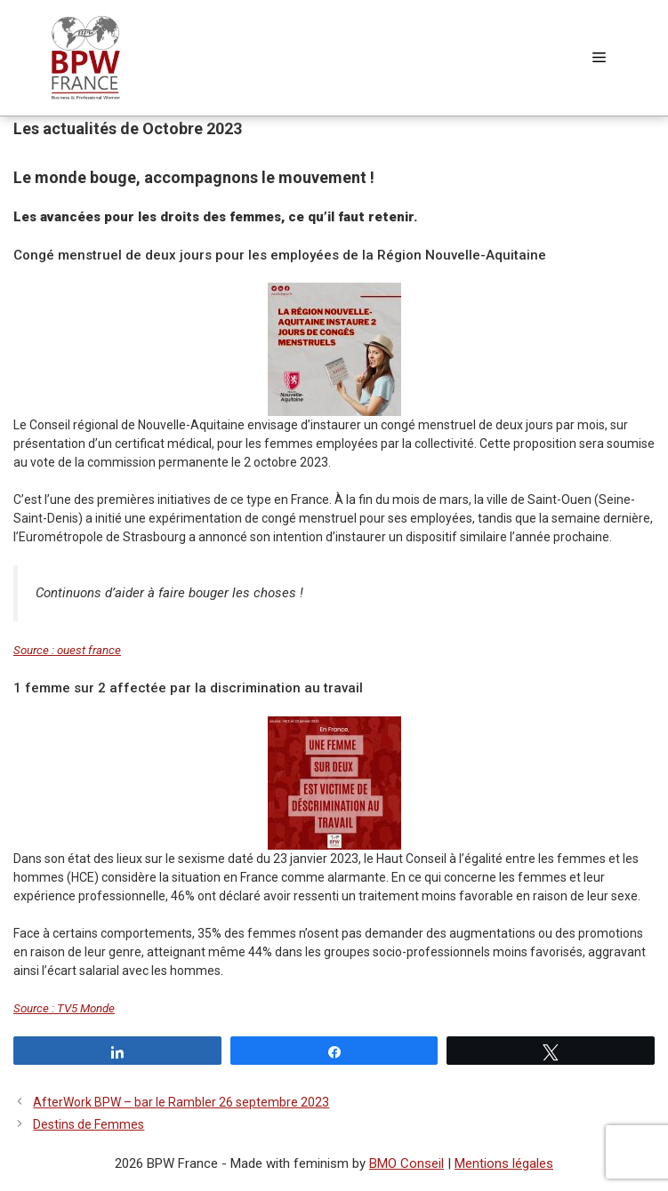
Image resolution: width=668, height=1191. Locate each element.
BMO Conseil (406, 1163)
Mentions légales (504, 1163)
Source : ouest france (67, 650)
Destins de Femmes (88, 1124)
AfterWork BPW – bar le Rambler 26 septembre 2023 (181, 1102)
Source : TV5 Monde (64, 1008)
